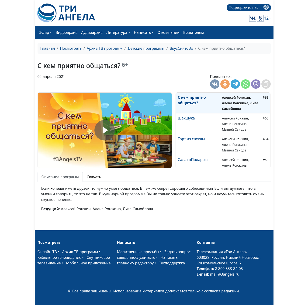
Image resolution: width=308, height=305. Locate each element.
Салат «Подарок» (193, 159)
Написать (142, 32)
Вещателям (193, 32)
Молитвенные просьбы (138, 251)
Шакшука (186, 118)
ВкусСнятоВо (181, 48)
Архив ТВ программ (105, 48)
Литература (116, 32)
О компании (168, 32)
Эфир (44, 32)
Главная (47, 48)
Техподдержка (172, 263)
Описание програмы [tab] (60, 176)
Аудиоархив (92, 32)
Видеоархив (66, 32)
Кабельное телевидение (59, 257)
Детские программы (146, 48)
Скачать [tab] (94, 176)
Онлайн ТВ (47, 251)
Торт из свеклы (191, 138)
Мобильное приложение (88, 263)
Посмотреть (71, 48)
